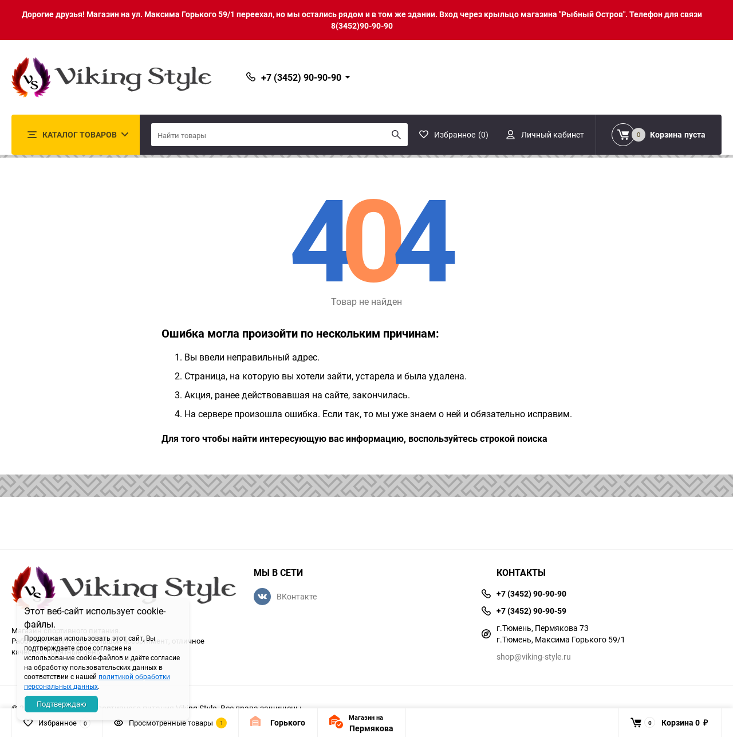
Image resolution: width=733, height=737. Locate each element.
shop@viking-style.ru (533, 656)
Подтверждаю (61, 704)
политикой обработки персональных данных (97, 681)
